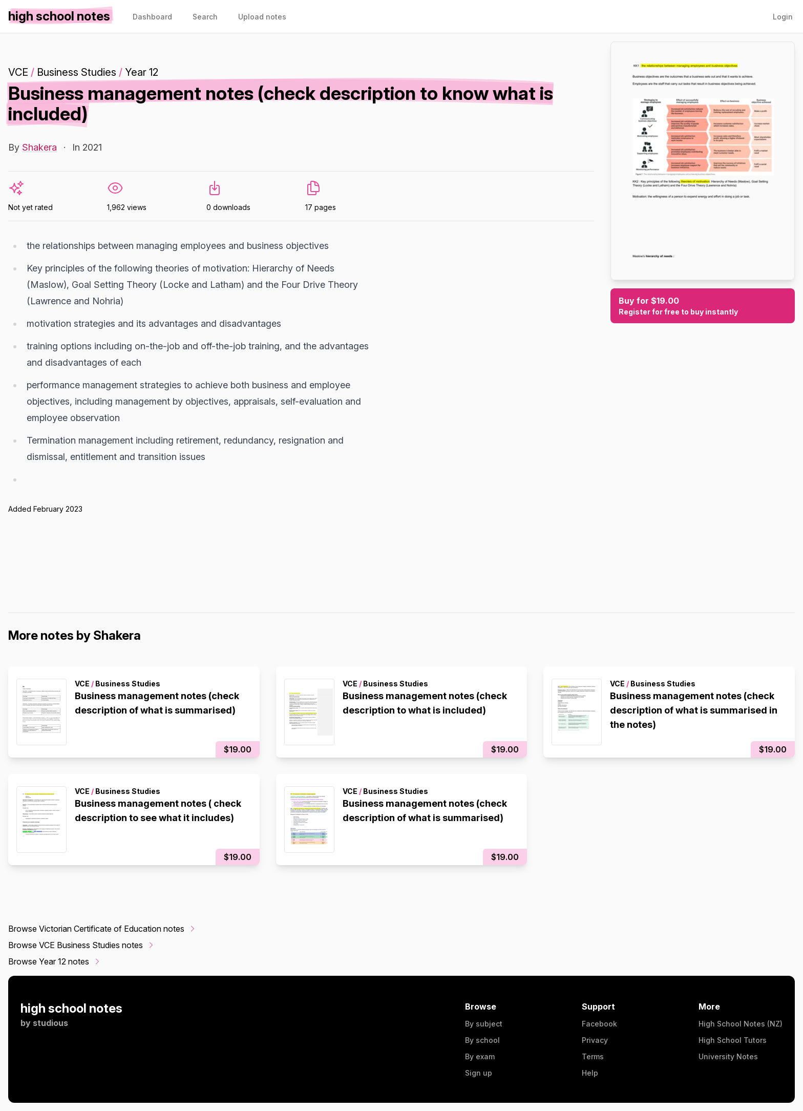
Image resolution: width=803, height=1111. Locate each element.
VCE (18, 72)
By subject (483, 1023)
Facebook (599, 1023)
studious (50, 1023)
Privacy (595, 1040)
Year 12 (141, 72)
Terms (593, 1056)
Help (590, 1072)
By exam (480, 1056)
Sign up (478, 1072)
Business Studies (76, 72)
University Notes (728, 1056)
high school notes (71, 1008)
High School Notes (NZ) (741, 1023)
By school (482, 1040)
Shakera (39, 147)
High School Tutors (733, 1040)
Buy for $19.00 (703, 306)
